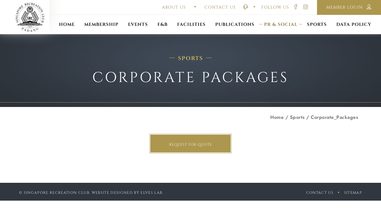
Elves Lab (151, 192)
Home (277, 117)
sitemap (353, 192)
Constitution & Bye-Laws (235, 17)
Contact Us (319, 192)
